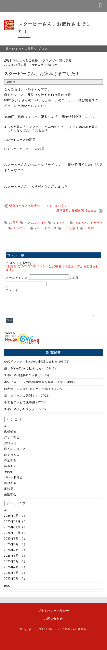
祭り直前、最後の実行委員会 (76, 210)
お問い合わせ (53, 618)
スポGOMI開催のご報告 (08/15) (26, 375)
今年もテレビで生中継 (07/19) (25, 402)
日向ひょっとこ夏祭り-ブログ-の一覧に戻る (38, 60)
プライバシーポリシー (53, 610)
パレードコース (46, 228)
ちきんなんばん (36, 222)
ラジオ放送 (71, 228)
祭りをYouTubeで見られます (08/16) (30, 368)
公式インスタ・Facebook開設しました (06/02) (36, 361)
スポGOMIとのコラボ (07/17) (25, 409)
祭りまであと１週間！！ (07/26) (27, 395)
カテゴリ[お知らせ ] (44, 64)
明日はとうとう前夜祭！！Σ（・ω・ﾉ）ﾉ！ (39, 205)
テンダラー (21, 228)
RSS (7, 586)
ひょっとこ (61, 222)
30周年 (14, 222)
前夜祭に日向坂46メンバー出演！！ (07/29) (35, 388)
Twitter (10, 81)
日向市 (89, 228)
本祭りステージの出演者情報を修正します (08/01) (39, 382)
